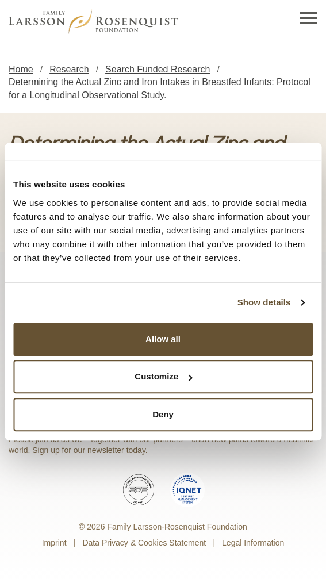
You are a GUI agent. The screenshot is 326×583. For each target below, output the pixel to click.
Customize (163, 376)
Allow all (163, 339)
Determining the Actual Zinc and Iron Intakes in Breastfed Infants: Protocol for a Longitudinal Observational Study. (159, 88)
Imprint (54, 542)
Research (69, 69)
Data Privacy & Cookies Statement (144, 542)
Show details (264, 302)
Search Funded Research (157, 69)
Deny (163, 414)
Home (21, 69)
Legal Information (253, 542)
